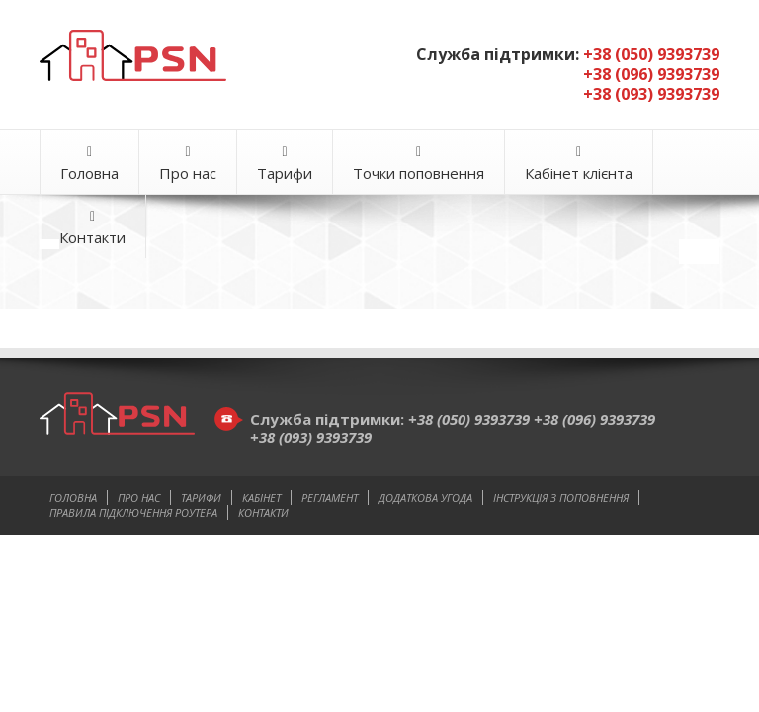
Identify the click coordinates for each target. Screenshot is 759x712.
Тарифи (284, 163)
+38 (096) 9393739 (594, 419)
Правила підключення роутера (133, 512)
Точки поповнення (418, 163)
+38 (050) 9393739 (471, 419)
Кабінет (261, 497)
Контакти (92, 228)
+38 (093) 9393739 (311, 437)
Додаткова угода (425, 497)
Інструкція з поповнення (561, 497)
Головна (89, 163)
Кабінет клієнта (578, 163)
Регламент (329, 497)
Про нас (187, 163)
